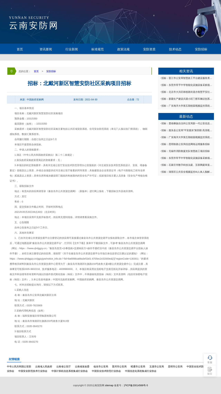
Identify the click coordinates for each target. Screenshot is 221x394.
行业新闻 (71, 49)
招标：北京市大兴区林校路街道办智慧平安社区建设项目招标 (187, 91)
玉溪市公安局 (156, 366)
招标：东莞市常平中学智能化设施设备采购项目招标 (187, 85)
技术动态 (175, 49)
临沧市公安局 (101, 366)
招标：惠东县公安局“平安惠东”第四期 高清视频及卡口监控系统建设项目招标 (187, 130)
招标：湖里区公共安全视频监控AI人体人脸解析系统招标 (187, 171)
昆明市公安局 (175, 366)
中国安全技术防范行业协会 (106, 371)
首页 (20, 49)
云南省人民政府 (43, 366)
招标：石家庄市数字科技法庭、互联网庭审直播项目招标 (187, 165)
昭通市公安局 (138, 366)
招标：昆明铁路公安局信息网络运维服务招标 (185, 144)
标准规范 (97, 49)
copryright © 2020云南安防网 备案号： (110, 385)
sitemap (109, 385)
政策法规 (123, 49)
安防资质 (149, 49)
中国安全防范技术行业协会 (32, 371)
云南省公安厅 (63, 366)
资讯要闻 (46, 49)
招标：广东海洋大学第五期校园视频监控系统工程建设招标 (187, 105)
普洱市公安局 (119, 366)
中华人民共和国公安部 (19, 366)
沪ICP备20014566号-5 (136, 385)
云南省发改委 (82, 366)
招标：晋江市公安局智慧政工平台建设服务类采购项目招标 (187, 78)
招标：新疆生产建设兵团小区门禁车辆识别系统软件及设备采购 (187, 98)
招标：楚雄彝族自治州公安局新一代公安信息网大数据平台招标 (187, 123)
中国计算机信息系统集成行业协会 (69, 371)
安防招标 (201, 49)
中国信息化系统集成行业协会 (140, 371)
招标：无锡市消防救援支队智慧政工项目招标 (185, 151)
